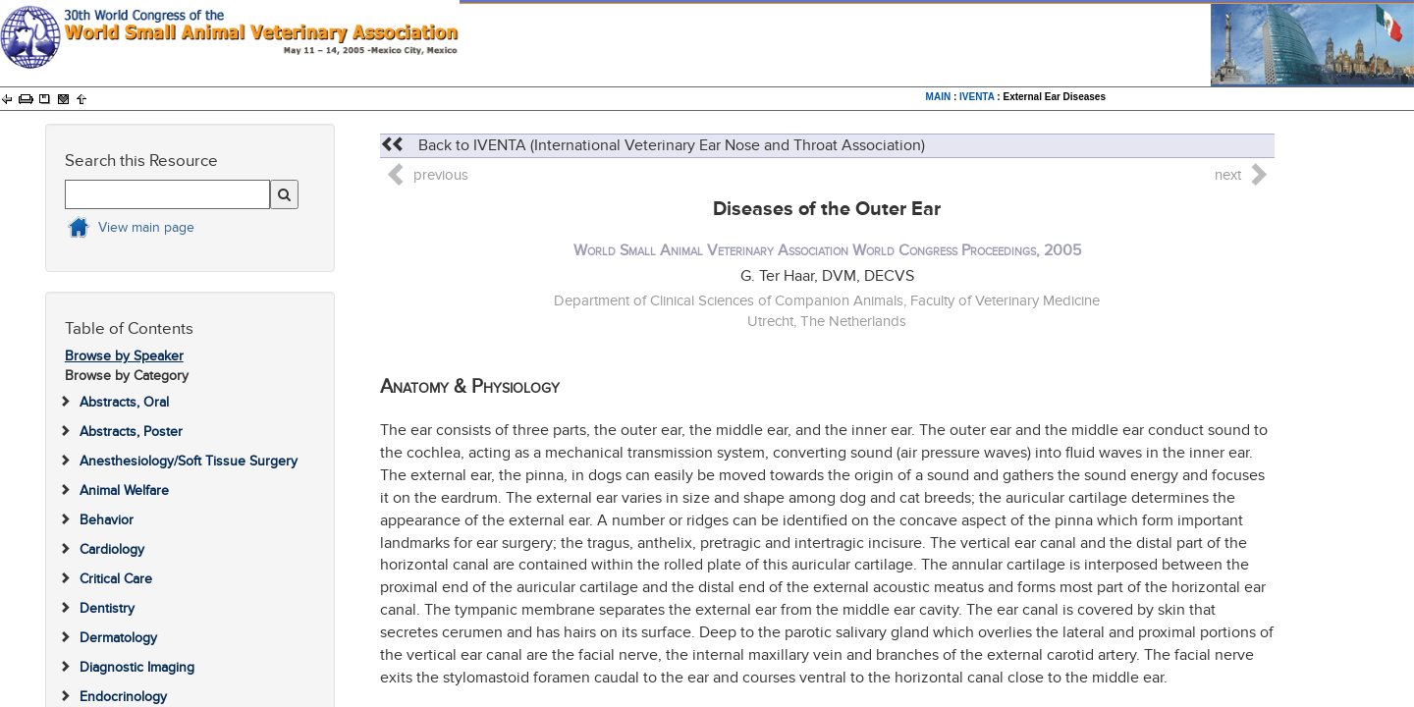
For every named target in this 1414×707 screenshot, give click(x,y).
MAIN (939, 96)
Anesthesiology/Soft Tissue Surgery (189, 461)
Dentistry (107, 608)
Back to (652, 145)
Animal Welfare (124, 490)
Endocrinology (123, 696)
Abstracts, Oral (124, 402)
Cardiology (112, 549)
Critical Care (116, 578)
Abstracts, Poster (131, 431)
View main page (146, 227)
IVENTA (977, 96)
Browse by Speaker (124, 356)
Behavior (107, 520)
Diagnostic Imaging (137, 667)
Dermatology (118, 637)
